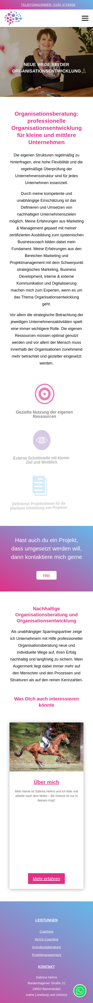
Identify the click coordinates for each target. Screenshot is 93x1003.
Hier (46, 575)
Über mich (46, 782)
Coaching (46, 880)
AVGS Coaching (46, 888)
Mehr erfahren (46, 827)
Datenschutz (46, 965)
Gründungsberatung (46, 895)
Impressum (46, 973)
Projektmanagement (46, 903)
